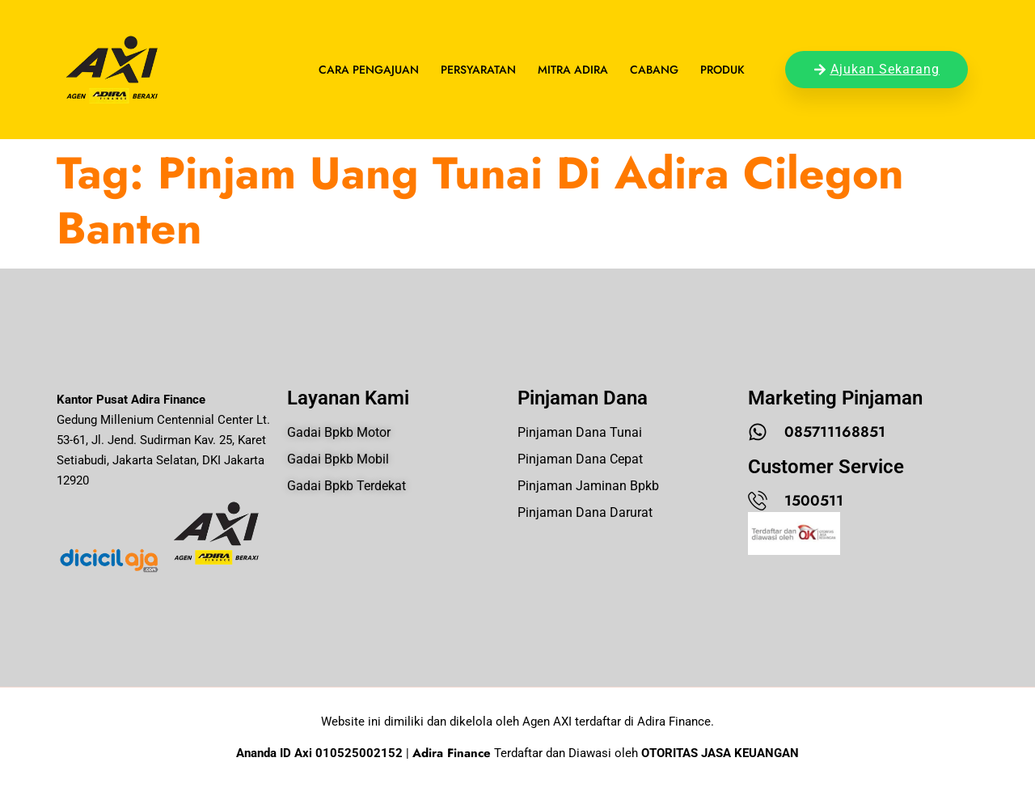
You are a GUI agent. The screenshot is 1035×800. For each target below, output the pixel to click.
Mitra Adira (573, 69)
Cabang (654, 69)
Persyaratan (478, 69)
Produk (722, 69)
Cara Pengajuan (369, 69)
